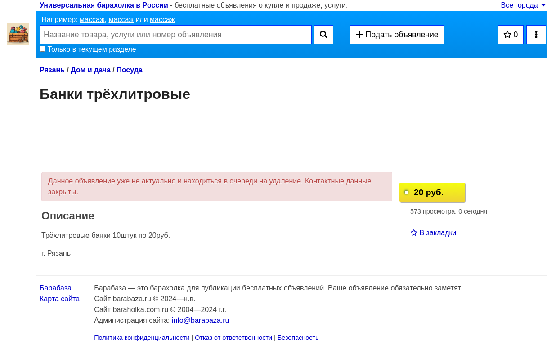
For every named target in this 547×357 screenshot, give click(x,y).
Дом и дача (91, 70)
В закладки (433, 233)
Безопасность (298, 337)
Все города (524, 5)
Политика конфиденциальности (141, 337)
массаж (92, 19)
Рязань (52, 70)
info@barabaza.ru (200, 320)
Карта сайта (60, 299)
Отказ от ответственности (233, 337)
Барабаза (56, 288)
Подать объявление (396, 34)
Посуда (130, 70)
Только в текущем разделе (88, 49)
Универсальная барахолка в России (104, 5)
